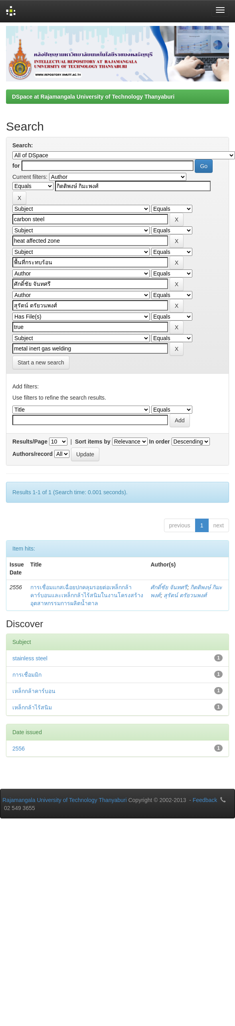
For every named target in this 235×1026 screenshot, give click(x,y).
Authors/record (32, 454)
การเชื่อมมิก (26, 674)
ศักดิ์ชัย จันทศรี (168, 587)
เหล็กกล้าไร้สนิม (32, 707)
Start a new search (41, 362)
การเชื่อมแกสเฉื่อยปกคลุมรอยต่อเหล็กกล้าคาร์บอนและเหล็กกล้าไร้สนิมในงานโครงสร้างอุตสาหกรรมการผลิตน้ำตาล (86, 595)
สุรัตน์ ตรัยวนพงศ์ (185, 595)
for (16, 165)
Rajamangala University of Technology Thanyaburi (64, 800)
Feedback (205, 800)
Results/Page (29, 441)
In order (159, 441)
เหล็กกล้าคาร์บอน (33, 691)
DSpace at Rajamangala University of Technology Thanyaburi (93, 96)
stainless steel (29, 658)
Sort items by (93, 441)
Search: (22, 145)
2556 (18, 748)
